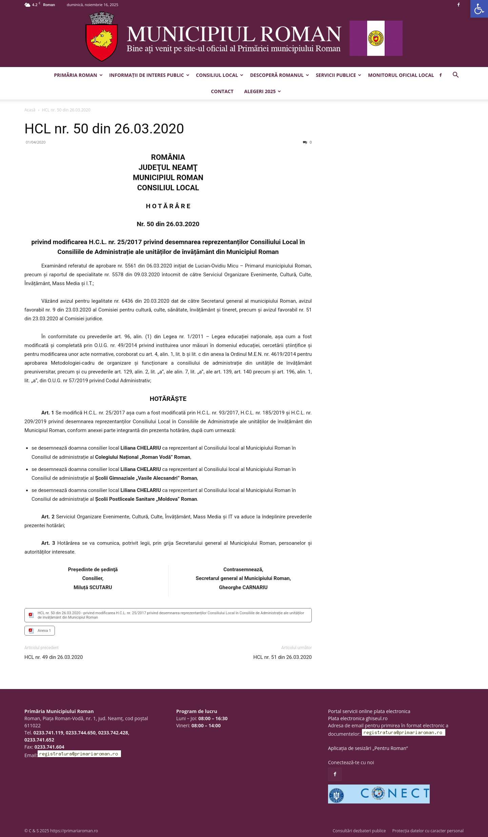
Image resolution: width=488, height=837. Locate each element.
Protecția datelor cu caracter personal (428, 831)
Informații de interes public (149, 75)
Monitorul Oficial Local (401, 75)
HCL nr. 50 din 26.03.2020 (104, 129)
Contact (222, 91)
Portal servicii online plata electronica (369, 711)
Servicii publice (338, 75)
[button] (479, 9)
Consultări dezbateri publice (359, 831)
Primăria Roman (78, 75)
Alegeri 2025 (262, 91)
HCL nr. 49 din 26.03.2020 (53, 657)
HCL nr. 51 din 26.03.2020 (282, 657)
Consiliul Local (219, 75)
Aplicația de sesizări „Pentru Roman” (368, 748)
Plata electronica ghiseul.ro (358, 718)
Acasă (29, 110)
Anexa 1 (44, 630)
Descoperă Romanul (279, 75)
